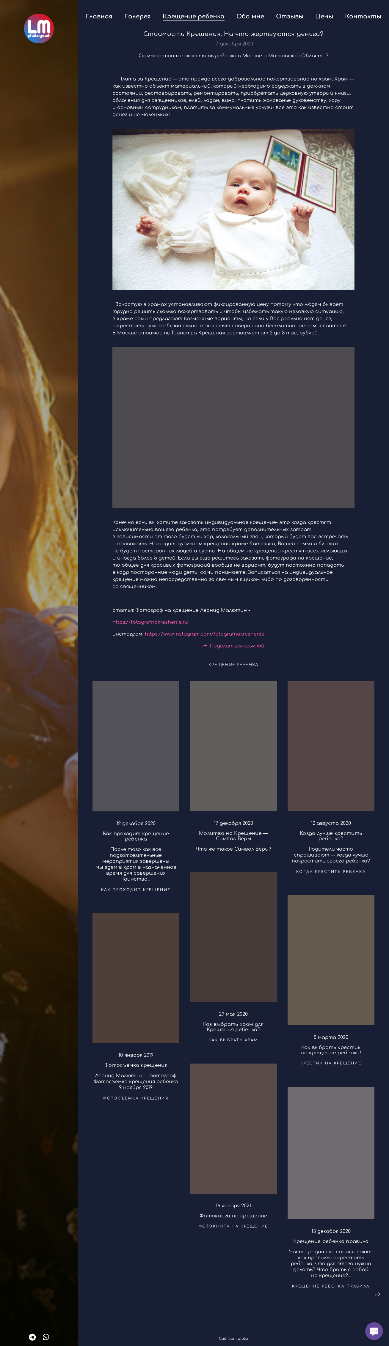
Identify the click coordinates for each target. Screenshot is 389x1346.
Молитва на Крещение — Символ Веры (233, 839)
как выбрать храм (233, 1043)
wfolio (243, 1338)
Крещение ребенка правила (331, 1244)
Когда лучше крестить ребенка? (331, 839)
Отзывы (289, 16)
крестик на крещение (331, 1066)
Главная (98, 16)
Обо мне (250, 16)
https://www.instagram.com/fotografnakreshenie (204, 637)
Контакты (363, 16)
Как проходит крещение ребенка (136, 839)
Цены (324, 16)
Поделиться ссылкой (237, 649)
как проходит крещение (136, 893)
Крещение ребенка (194, 16)
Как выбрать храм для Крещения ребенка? (233, 1030)
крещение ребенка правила (330, 1289)
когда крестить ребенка (331, 875)
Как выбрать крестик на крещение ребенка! (331, 1053)
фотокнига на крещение (233, 1229)
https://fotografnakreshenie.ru (150, 625)
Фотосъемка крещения (135, 1068)
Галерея (137, 16)
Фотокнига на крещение (233, 1219)
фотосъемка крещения (135, 1101)
